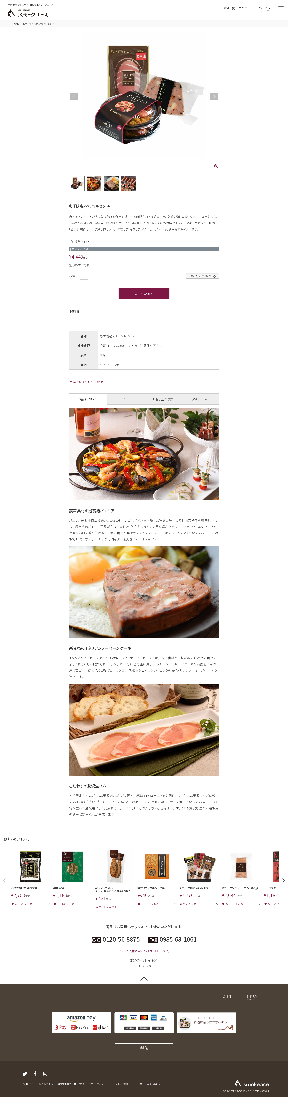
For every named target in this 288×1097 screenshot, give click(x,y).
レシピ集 (137, 1084)
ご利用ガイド (28, 1084)
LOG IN (226, 997)
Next (214, 96)
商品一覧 (229, 8)
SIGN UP (252, 997)
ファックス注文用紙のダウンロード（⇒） (144, 951)
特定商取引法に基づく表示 (71, 1084)
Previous (74, 96)
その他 (24, 23)
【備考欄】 (75, 311)
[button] (4, 880)
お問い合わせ (154, 1084)
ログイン (244, 8)
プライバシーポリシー (100, 1084)
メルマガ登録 (122, 1084)
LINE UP (144, 1048)
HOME (16, 23)
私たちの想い (46, 1084)
